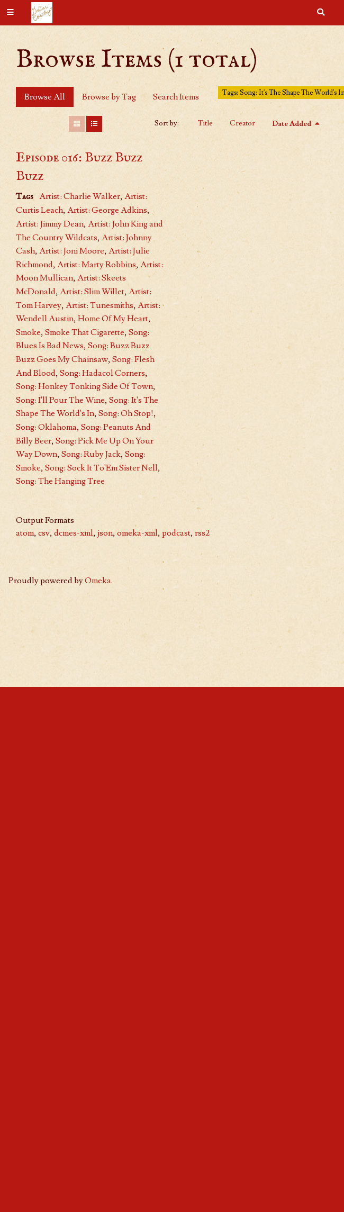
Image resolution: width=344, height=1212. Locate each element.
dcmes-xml (73, 533)
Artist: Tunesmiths (99, 305)
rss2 (202, 533)
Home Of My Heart (113, 318)
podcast (176, 533)
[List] (94, 124)
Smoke (28, 332)
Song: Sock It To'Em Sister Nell (101, 468)
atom (25, 533)
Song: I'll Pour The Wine (60, 400)
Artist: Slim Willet (92, 291)
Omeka (98, 580)
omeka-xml (137, 533)
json (105, 533)
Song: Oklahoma (46, 427)
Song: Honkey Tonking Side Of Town (84, 386)
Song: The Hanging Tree (60, 481)
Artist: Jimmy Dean (50, 224)
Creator (242, 123)
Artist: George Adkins (107, 210)
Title (205, 123)
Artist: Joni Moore (71, 251)
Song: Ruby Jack (91, 454)
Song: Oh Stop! (125, 413)
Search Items (176, 97)
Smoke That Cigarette (84, 332)
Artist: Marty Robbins (96, 264)
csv (44, 533)
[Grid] (77, 124)
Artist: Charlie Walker (79, 196)
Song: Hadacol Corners (102, 373)
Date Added (292, 124)
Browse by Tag (109, 97)
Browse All (44, 97)
